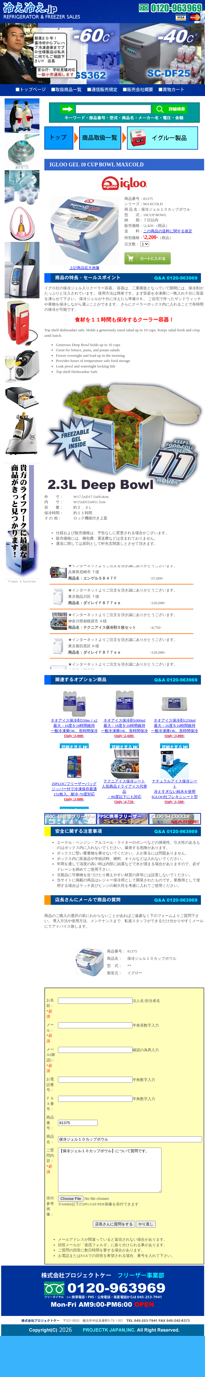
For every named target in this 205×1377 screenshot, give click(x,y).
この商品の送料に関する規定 (167, 231)
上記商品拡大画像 (84, 266)
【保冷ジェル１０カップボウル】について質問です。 (116, 1174)
